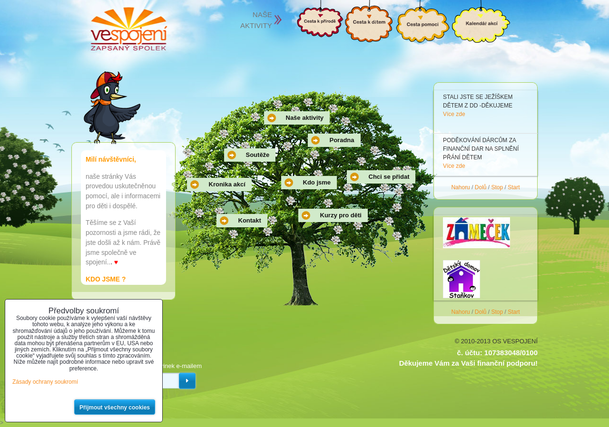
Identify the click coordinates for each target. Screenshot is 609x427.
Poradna (342, 140)
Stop (497, 187)
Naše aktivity (305, 117)
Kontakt (249, 220)
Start (514, 187)
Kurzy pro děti (341, 215)
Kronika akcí (227, 184)
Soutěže (258, 154)
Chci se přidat (389, 176)
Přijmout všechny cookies (114, 407)
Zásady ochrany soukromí (45, 381)
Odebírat (187, 381)
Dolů (481, 187)
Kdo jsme (317, 182)
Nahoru (460, 187)
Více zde (454, 114)
